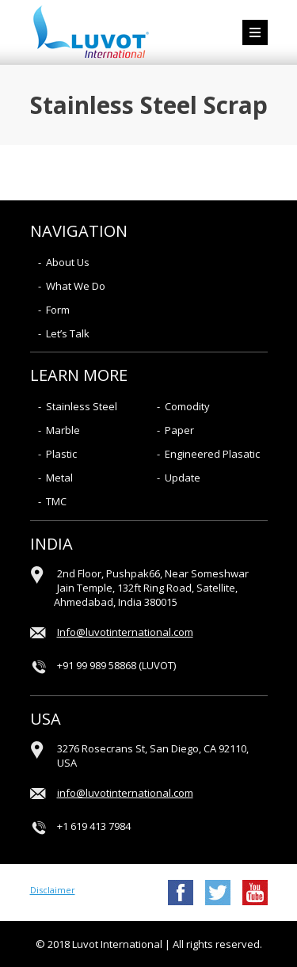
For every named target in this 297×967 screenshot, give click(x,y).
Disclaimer (52, 890)
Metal (59, 477)
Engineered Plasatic (212, 454)
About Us (67, 262)
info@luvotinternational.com (125, 793)
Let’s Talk (67, 333)
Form (58, 310)
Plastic (61, 454)
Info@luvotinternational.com (125, 632)
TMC (56, 501)
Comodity (187, 406)
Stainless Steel (81, 406)
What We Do (75, 286)
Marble (63, 430)
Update (182, 477)
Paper (179, 430)
